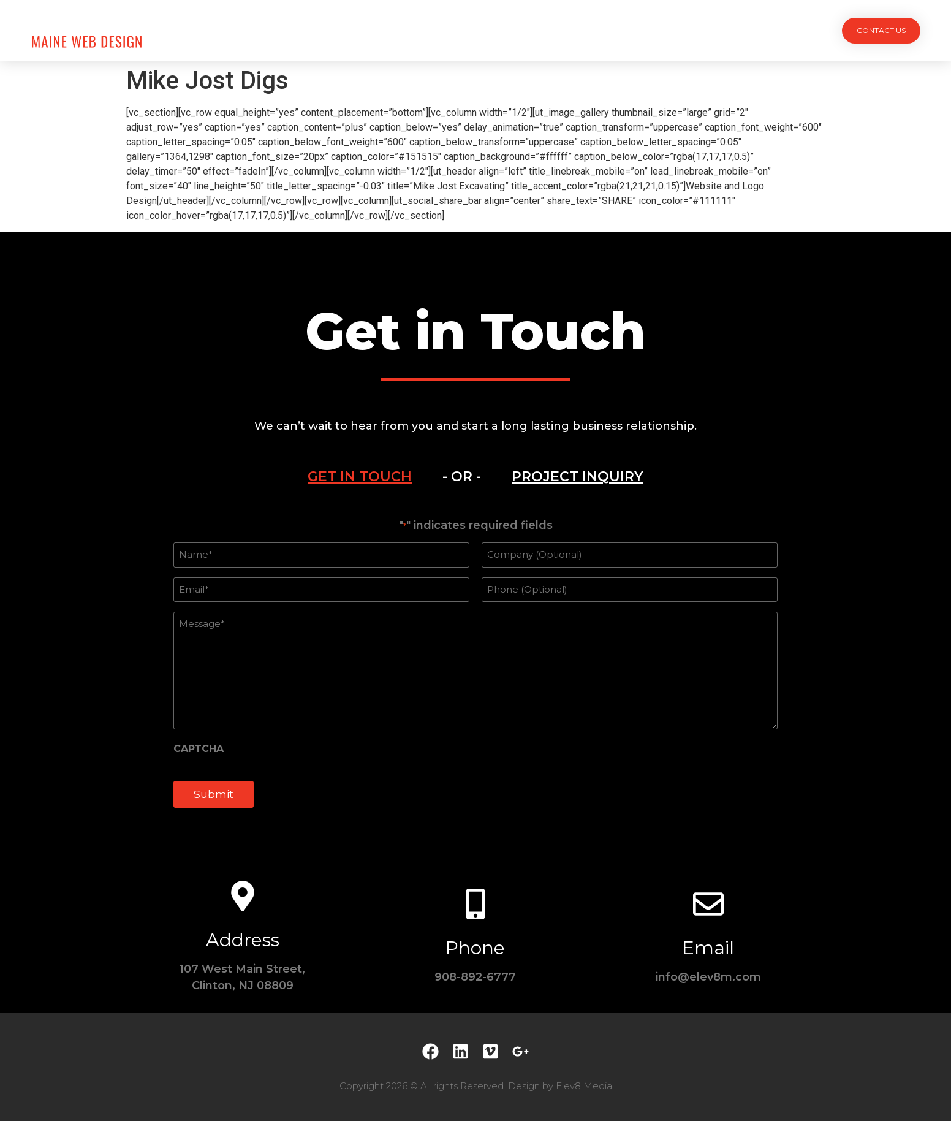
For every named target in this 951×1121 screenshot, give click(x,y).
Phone (475, 948)
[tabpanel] (475, 670)
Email (708, 948)
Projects (378, 30)
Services (443, 30)
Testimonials (564, 30)
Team (498, 30)
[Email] (708, 904)
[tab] (359, 477)
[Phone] (475, 904)
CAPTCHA (198, 749)
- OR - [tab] (461, 476)
